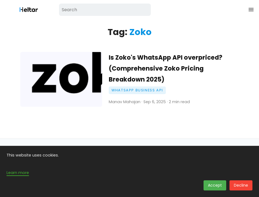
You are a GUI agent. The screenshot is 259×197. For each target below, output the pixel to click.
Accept (215, 185)
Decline (241, 185)
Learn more (18, 172)
